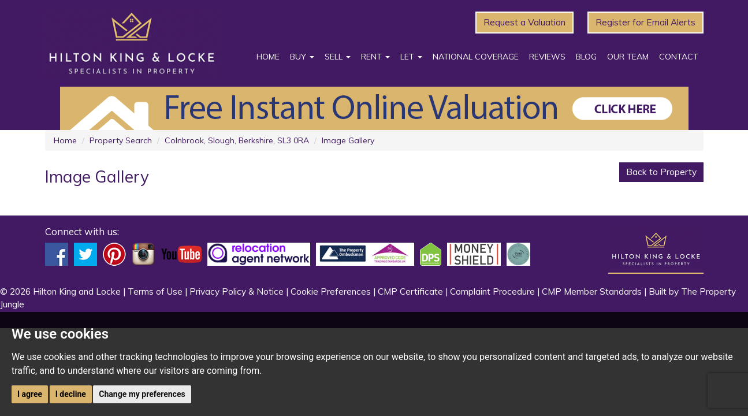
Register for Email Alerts (645, 22)
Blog (586, 56)
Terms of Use (155, 291)
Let (411, 56)
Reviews (547, 56)
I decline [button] (70, 394)
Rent (375, 56)
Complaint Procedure (492, 291)
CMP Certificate (410, 291)
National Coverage (476, 56)
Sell (338, 56)
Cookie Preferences (331, 291)
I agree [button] (29, 394)
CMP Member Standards (592, 291)
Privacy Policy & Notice (236, 291)
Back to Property (661, 171)
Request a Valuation (524, 22)
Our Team (628, 56)
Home (268, 56)
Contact (678, 56)
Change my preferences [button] (142, 394)
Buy (302, 56)
